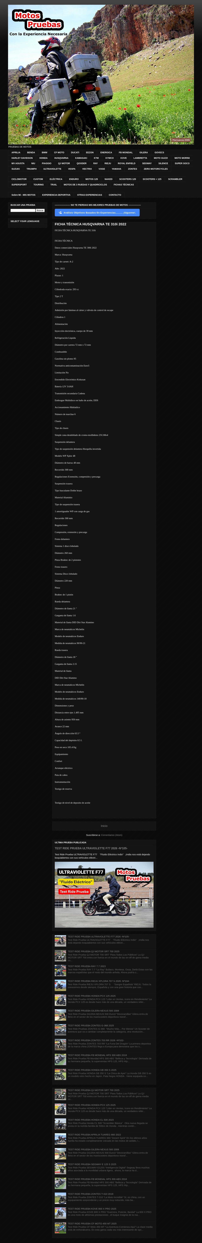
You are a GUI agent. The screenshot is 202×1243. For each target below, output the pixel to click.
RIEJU (107, 163)
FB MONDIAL (126, 152)
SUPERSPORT (19, 184)
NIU (33, 163)
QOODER (81, 163)
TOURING (38, 184)
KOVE (124, 158)
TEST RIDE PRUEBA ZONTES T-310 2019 (90, 1194)
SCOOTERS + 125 (152, 179)
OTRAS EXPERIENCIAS (89, 195)
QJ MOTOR (64, 163)
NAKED (109, 179)
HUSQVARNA (61, 158)
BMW (44, 152)
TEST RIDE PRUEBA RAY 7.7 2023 (87, 966)
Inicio (104, 826)
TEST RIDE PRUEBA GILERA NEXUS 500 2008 (93, 1010)
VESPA (71, 169)
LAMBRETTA (140, 158)
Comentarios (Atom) (111, 835)
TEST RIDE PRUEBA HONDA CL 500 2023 (91, 1119)
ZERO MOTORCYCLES (156, 169)
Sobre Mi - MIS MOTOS (23, 195)
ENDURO (74, 179)
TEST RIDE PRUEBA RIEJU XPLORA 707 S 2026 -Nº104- (99, 981)
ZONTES (132, 169)
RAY (95, 163)
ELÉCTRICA (56, 179)
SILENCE (163, 163)
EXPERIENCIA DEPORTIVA (56, 195)
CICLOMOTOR (19, 179)
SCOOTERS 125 (127, 179)
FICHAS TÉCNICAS (124, 184)
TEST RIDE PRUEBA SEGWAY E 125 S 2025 (92, 1164)
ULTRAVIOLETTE (52, 169)
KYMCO (109, 158)
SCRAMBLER (175, 179)
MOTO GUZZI (161, 158)
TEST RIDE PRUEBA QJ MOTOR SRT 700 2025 (93, 951)
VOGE (102, 169)
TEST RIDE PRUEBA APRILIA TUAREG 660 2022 (94, 1134)
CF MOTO (59, 152)
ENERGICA (106, 152)
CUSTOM (38, 179)
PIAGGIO (46, 163)
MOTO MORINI (182, 158)
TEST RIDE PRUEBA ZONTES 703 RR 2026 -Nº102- (96, 1040)
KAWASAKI (81, 158)
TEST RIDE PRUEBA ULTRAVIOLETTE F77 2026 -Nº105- (91, 848)
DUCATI (75, 152)
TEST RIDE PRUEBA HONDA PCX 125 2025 (92, 995)
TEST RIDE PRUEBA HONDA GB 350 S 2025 (92, 1070)
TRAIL (53, 184)
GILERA (144, 152)
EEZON (90, 152)
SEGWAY (147, 163)
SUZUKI (16, 169)
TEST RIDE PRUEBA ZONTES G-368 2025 (91, 1025)
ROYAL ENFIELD (126, 163)
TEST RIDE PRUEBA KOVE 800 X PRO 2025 (92, 1208)
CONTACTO (115, 195)
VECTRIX (87, 169)
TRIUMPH (32, 169)
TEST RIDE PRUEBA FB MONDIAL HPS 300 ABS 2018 (97, 1055)
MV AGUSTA (18, 163)
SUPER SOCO (182, 163)
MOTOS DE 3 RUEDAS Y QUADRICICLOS (85, 184)
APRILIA (16, 152)
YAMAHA (116, 169)
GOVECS (159, 152)
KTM (96, 158)
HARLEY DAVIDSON (22, 158)
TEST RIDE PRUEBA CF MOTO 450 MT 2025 (92, 1223)
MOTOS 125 (92, 179)
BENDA (31, 152)
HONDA (43, 158)
